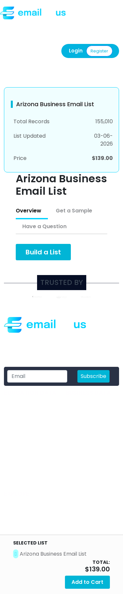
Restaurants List (86, 406)
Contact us (18, 521)
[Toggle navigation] (115, 14)
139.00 (99, 569)
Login (76, 50)
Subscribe (93, 376)
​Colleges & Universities (18, 475)
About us (15, 506)
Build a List (43, 252)
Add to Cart (87, 582)
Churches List (83, 463)
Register (99, 51)
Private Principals (25, 435)
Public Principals (24, 406)
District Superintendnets (25, 453)
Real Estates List (86, 449)
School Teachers (25, 420)
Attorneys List (82, 435)
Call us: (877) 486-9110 (32, 26)
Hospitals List (82, 420)
